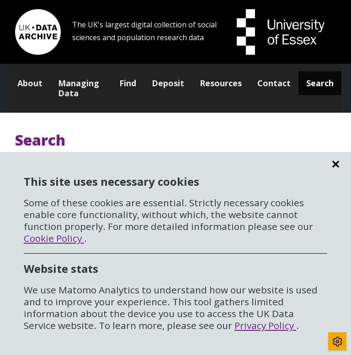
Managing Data (78, 88)
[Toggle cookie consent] (337, 341)
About (30, 83)
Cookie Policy (54, 238)
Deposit (168, 83)
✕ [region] (335, 164)
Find (127, 83)
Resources (221, 83)
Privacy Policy (265, 325)
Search (320, 83)
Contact (274, 83)
